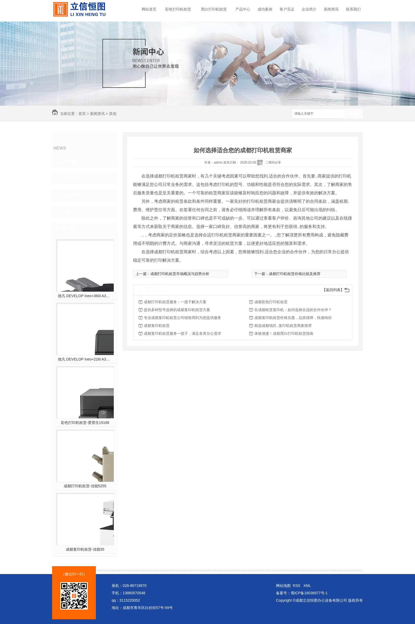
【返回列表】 (333, 290)
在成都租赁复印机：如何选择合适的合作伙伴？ (293, 310)
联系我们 (353, 9)
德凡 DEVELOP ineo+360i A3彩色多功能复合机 (85, 296)
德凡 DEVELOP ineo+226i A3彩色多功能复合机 (85, 359)
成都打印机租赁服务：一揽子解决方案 (175, 302)
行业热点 (69, 178)
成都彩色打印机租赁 (271, 302)
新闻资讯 (331, 9)
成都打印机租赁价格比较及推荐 (294, 274)
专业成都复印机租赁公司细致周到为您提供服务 (182, 318)
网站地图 (283, 586)
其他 (112, 113)
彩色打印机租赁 (178, 9)
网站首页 (149, 9)
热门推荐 (69, 228)
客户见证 (287, 9)
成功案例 (265, 9)
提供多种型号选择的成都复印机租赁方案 (177, 310)
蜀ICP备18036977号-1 (309, 593)
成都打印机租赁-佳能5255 (85, 486)
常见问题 (69, 194)
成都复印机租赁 (157, 325)
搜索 (353, 114)
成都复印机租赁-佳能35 (85, 549)
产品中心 (242, 9)
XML (307, 586)
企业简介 (309, 9)
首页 (82, 113)
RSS (297, 586)
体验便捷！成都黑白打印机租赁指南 (283, 333)
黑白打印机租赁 (214, 9)
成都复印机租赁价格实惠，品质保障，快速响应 (293, 318)
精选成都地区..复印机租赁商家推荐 (283, 325)
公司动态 (69, 161)
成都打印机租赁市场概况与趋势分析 (179, 274)
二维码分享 (273, 162)
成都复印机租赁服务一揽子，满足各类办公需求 (182, 333)
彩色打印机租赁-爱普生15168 (85, 422)
